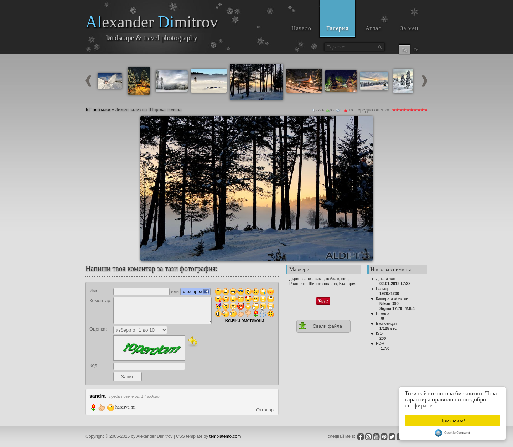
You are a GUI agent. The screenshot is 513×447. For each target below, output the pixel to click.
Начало (301, 28)
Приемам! (452, 420)
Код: (94, 365)
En (416, 49)
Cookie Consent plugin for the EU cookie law (452, 433)
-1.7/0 (384, 348)
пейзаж (332, 278)
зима (319, 278)
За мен (409, 28)
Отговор (265, 409)
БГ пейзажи (98, 109)
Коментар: (100, 300)
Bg (404, 49)
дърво (294, 278)
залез (307, 278)
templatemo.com (225, 436)
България (348, 283)
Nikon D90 (389, 303)
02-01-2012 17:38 (394, 283)
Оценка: (98, 329)
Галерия (337, 28)
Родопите (297, 283)
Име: (94, 290)
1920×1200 (389, 293)
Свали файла (320, 326)
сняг (344, 278)
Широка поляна (323, 283)
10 (426, 110)
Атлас (374, 28)
